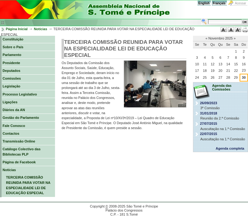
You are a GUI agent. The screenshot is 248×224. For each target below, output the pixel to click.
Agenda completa (230, 148)
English (203, 3)
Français (219, 3)
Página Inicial (17, 29)
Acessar (240, 3)
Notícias (40, 29)
